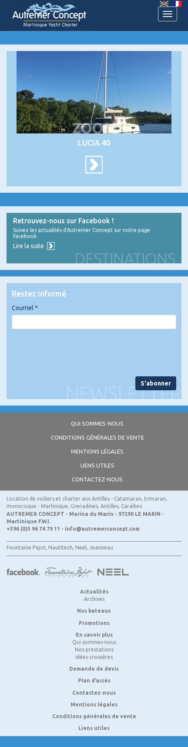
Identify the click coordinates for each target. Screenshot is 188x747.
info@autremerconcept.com (102, 529)
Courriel (25, 307)
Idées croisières (94, 657)
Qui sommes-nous (97, 423)
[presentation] (78, 353)
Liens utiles (97, 465)
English (164, 4)
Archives (94, 599)
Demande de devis (94, 669)
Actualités (94, 591)
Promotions (94, 623)
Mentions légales (97, 451)
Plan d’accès (94, 680)
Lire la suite (28, 245)
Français (177, 4)
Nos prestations (94, 649)
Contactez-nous (97, 479)
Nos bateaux (94, 611)
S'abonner (156, 383)
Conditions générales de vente (97, 437)
